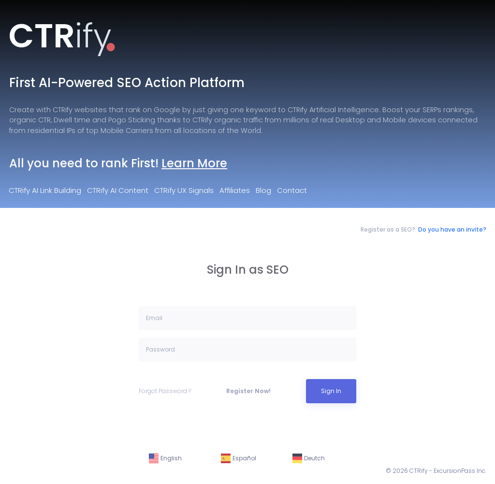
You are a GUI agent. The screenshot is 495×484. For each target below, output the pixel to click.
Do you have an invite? (452, 229)
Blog (263, 190)
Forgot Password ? (165, 391)
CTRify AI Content (117, 190)
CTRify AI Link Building (45, 190)
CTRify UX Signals (184, 190)
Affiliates (234, 190)
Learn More (194, 163)
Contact (292, 190)
